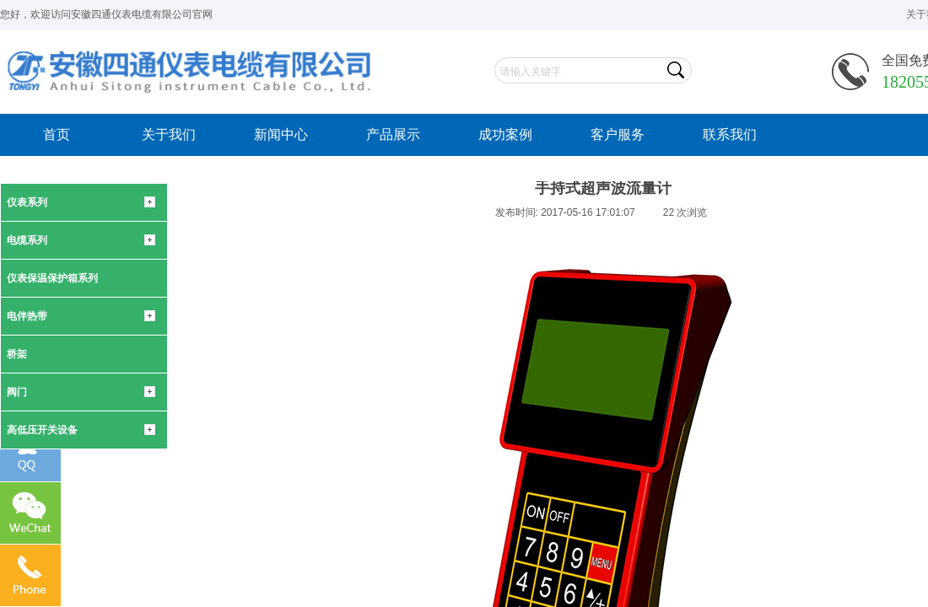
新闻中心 (281, 134)
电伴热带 (27, 316)
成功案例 (505, 134)
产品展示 (393, 134)
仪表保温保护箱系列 (52, 278)
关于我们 (169, 134)
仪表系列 (27, 202)
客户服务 (618, 134)
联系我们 (730, 134)
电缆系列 (27, 240)
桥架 (17, 354)
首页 (56, 134)
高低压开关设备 (42, 430)
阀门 (17, 392)
